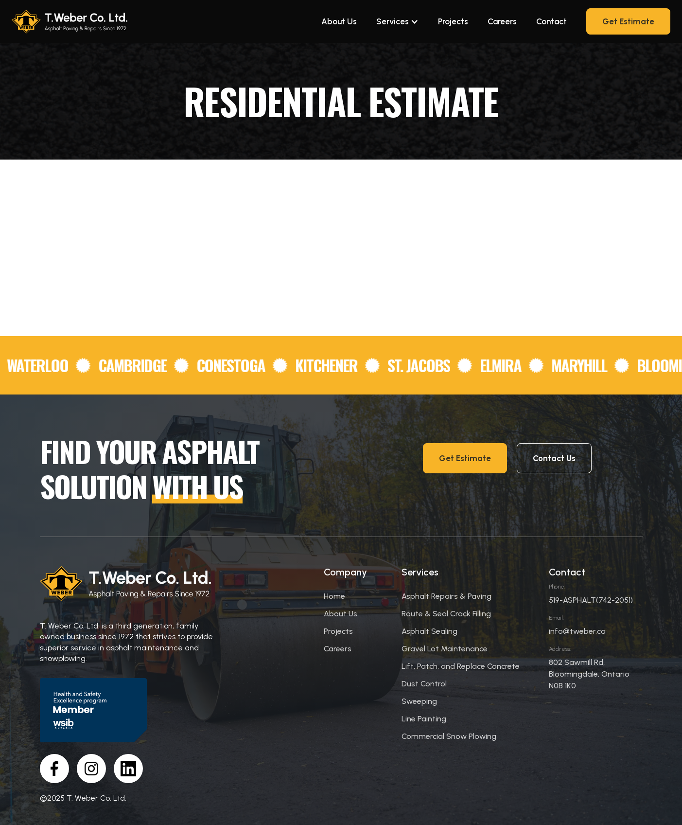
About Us (339, 21)
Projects (453, 21)
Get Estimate (628, 21)
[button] (397, 21)
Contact (551, 21)
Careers (502, 21)
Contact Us (554, 458)
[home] (70, 21)
